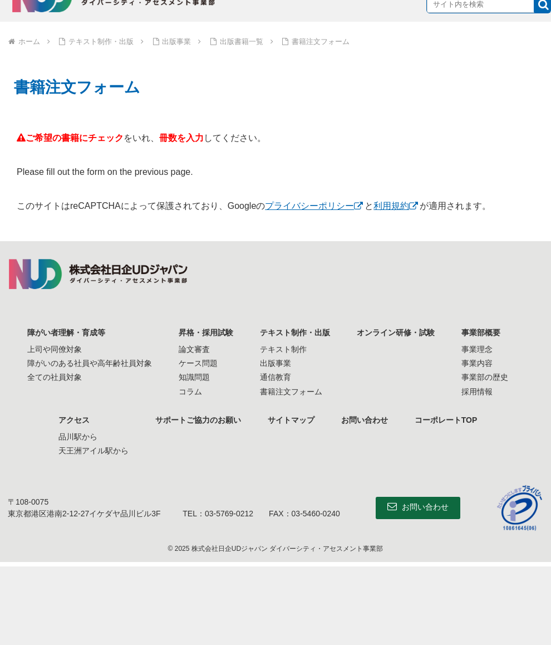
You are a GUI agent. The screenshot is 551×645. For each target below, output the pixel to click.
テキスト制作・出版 (295, 332)
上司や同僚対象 (54, 349)
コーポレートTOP (446, 420)
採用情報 (477, 391)
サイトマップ (291, 420)
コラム (190, 391)
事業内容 (477, 363)
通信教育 (275, 377)
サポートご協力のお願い (198, 420)
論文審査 (194, 349)
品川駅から (77, 436)
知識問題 (194, 377)
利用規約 (391, 206)
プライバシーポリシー (309, 206)
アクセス (74, 420)
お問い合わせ (364, 420)
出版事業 (275, 363)
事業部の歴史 (484, 377)
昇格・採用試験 (206, 332)
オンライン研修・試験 (396, 332)
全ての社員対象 (54, 377)
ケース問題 (198, 363)
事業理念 (477, 349)
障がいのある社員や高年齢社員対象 (89, 363)
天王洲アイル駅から (93, 450)
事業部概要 (480, 332)
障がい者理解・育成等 (66, 332)
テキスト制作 (283, 349)
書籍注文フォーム (291, 391)
